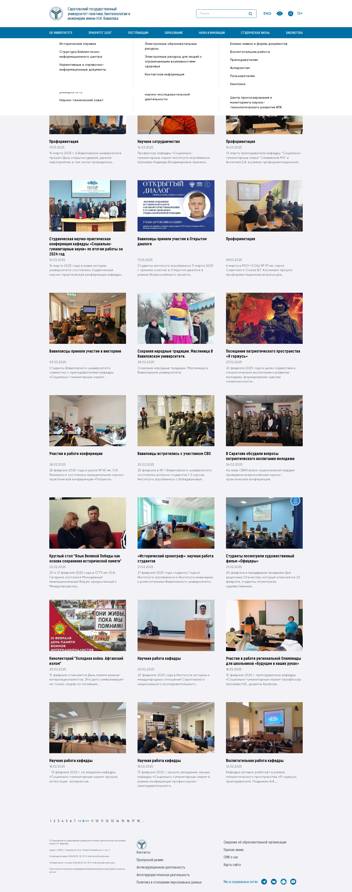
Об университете (60, 33)
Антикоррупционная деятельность (161, 867)
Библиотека (294, 33)
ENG (267, 14)
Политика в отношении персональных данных (169, 882)
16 (128, 821)
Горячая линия (233, 849)
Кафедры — (107, 49)
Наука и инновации (212, 33)
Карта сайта (232, 864)
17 (133, 821)
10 (97, 821)
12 (107, 821)
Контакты (143, 852)
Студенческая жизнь (255, 33)
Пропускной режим (150, 859)
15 (122, 821)
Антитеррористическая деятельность (163, 874)
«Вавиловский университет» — (73, 49)
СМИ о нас (231, 857)
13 (112, 821)
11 (102, 821)
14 (117, 821)
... (143, 821)
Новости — (126, 49)
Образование (174, 33)
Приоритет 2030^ (100, 33)
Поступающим (138, 33)
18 (138, 821)
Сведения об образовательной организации (255, 842)
